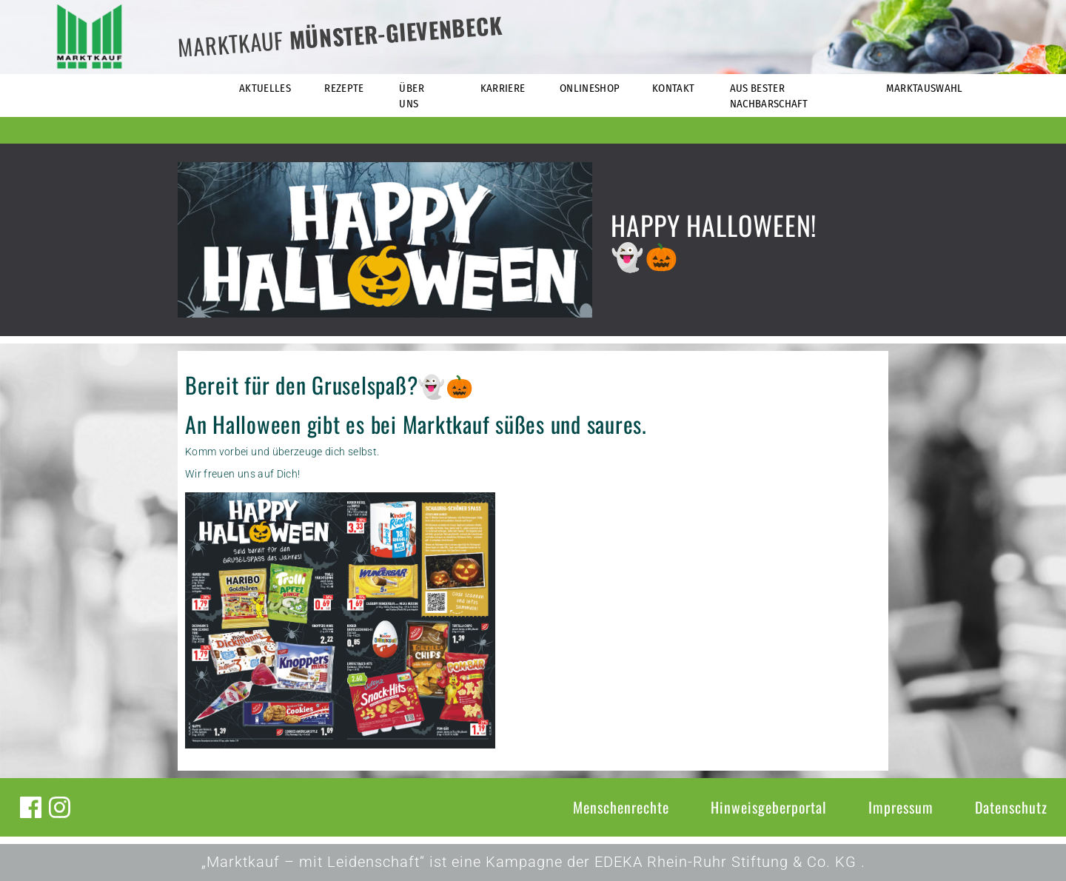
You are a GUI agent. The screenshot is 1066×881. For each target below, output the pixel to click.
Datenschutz (1011, 807)
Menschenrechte (621, 807)
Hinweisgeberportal (769, 807)
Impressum (900, 807)
